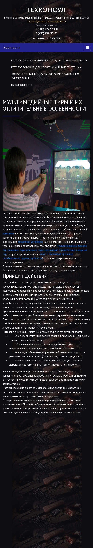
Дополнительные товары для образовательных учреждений (45, 76)
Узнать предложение (46, 25)
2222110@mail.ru (37, 21)
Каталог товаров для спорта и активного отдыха (46, 67)
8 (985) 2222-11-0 (47, 29)
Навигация (11, 47)
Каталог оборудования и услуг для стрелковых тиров (49, 60)
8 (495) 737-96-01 (46, 33)
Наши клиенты (21, 85)
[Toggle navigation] (87, 47)
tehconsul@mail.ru (56, 21)
